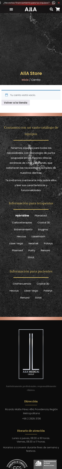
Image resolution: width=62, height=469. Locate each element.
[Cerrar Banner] (59, 2)
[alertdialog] (31, 2)
